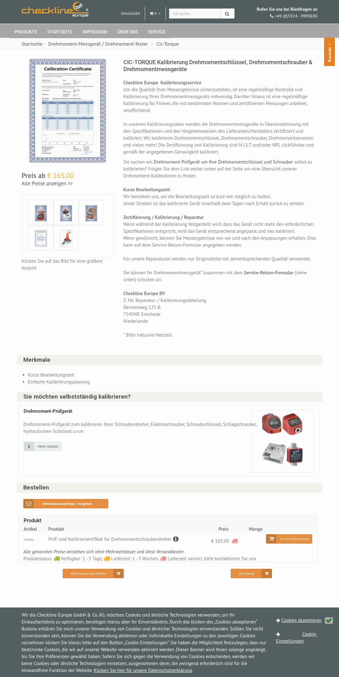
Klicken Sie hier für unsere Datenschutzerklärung (143, 670)
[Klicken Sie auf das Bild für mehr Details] (43, 446)
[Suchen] (227, 13)
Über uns (127, 31)
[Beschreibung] (175, 539)
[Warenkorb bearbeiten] (93, 573)
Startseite (59, 31)
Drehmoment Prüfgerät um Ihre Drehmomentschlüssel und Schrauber (224, 162)
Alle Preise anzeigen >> (47, 183)
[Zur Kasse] (251, 573)
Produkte (25, 31)
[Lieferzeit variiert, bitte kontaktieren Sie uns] (234, 541)
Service (156, 31)
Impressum (94, 31)
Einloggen (130, 13)
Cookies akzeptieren (307, 620)
